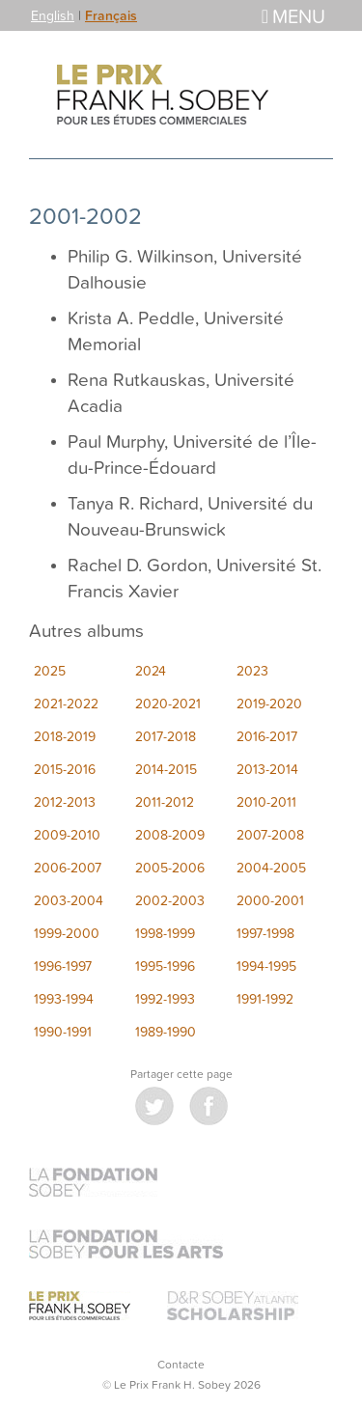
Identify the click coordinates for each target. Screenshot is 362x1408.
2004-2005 (271, 867)
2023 (252, 670)
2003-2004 (68, 900)
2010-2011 (266, 801)
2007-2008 (270, 834)
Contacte (181, 1364)
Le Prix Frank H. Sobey (181, 94)
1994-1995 (266, 965)
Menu (293, 15)
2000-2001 (270, 900)
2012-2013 (65, 801)
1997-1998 (265, 933)
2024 (150, 670)
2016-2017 (267, 736)
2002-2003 (170, 900)
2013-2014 (267, 768)
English (52, 15)
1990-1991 (63, 1031)
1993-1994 (64, 998)
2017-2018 (165, 736)
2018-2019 (65, 736)
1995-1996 (165, 965)
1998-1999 (165, 933)
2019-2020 (269, 703)
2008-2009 (170, 834)
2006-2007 (67, 867)
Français (111, 15)
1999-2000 (66, 933)
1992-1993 (165, 998)
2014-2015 (166, 768)
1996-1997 (63, 965)
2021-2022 (66, 703)
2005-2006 (170, 867)
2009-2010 (67, 834)
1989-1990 (165, 1031)
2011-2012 (164, 801)
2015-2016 (65, 768)
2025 (50, 670)
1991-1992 (265, 998)
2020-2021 (168, 703)
